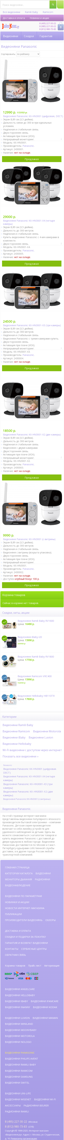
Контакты (11, 948)
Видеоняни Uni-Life (18, 1093)
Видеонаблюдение (17, 885)
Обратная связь (15, 954)
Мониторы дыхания (18, 879)
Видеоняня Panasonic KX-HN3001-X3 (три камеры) (28, 785)
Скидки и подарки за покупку (25, 936)
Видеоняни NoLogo (18, 1042)
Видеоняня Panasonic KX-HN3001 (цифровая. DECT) (29, 770)
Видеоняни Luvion (41, 737)
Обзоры (50, 920)
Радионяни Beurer (36, 1105)
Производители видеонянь (23, 920)
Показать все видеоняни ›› (21, 756)
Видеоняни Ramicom (16, 731)
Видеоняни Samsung (19, 1076)
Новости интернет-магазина (24, 908)
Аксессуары (13, 1105)
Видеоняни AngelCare (20, 989)
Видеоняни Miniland (19, 1023)
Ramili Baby (31, 12)
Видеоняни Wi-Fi (45, 1099)
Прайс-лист (34, 965)
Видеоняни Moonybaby (20, 1030)
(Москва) (21, 1121)
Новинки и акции (39, 18)
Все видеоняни (11, 12)
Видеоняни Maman (45, 1018)
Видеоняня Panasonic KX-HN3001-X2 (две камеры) (28, 793)
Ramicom (48, 12)
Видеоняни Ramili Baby (18, 725)
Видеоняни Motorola (47, 731)
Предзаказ (32, 159)
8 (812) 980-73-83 (47, 29)
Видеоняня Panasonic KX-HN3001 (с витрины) (26, 799)
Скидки (29, 36)
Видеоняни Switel (17, 1082)
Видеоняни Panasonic (20, 1052)
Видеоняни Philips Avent (21, 1058)
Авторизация (51, 965)
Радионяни (42, 879)
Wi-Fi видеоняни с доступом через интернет (32, 750)
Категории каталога (19, 873)
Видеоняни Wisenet (18, 1099)
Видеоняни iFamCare (44, 1001)
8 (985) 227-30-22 (47, 26)
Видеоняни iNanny (17, 1007)
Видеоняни (10, 36)
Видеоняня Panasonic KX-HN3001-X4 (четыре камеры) (29, 778)
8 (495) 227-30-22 (47, 23)
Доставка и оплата (14, 18)
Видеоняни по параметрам (23, 896)
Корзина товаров (15, 965)
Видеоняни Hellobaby (17, 744)
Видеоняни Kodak (45, 1007)
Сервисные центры (34, 948)
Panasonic (28, 145)
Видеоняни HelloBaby (20, 995)
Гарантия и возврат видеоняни (26, 943)
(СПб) (19, 1126)
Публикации (13, 914)
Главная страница (17, 867)
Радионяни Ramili (17, 1111)
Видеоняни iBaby (14, 737)
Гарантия (46, 36)
